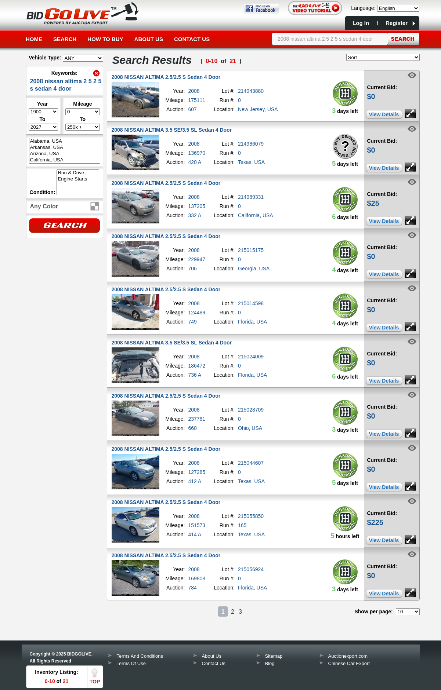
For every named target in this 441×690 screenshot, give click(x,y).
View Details (384, 114)
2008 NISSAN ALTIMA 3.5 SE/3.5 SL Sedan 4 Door (172, 130)
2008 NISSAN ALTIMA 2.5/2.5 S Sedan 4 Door (166, 77)
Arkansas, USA (64, 148)
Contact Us (192, 39)
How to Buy (105, 39)
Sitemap (274, 656)
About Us (148, 39)
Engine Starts (78, 179)
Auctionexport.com (348, 656)
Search (64, 39)
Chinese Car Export (349, 663)
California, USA (64, 160)
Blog (270, 663)
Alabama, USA (64, 141)
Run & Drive (78, 173)
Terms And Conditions (140, 656)
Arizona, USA (64, 154)
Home (34, 39)
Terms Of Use (131, 663)
